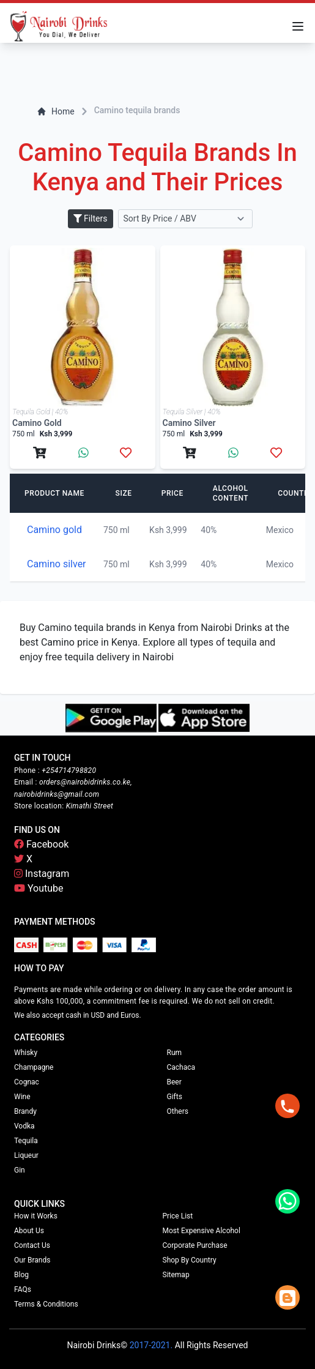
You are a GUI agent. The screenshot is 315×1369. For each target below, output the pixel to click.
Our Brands (32, 1260)
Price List (178, 1216)
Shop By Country (190, 1260)
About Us (29, 1230)
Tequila (26, 1140)
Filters (90, 218)
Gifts (174, 1096)
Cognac (26, 1082)
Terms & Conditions (46, 1304)
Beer (174, 1082)
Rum (174, 1052)
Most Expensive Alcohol (201, 1230)
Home (56, 111)
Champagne (33, 1067)
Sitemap (176, 1274)
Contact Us (32, 1245)
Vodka (24, 1126)
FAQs (22, 1289)
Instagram (41, 873)
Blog (21, 1274)
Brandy (25, 1111)
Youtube (39, 888)
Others (177, 1111)
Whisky (25, 1052)
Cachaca (181, 1067)
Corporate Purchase (195, 1245)
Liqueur (26, 1155)
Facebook (41, 844)
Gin (19, 1170)
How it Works (35, 1216)
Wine (22, 1096)
